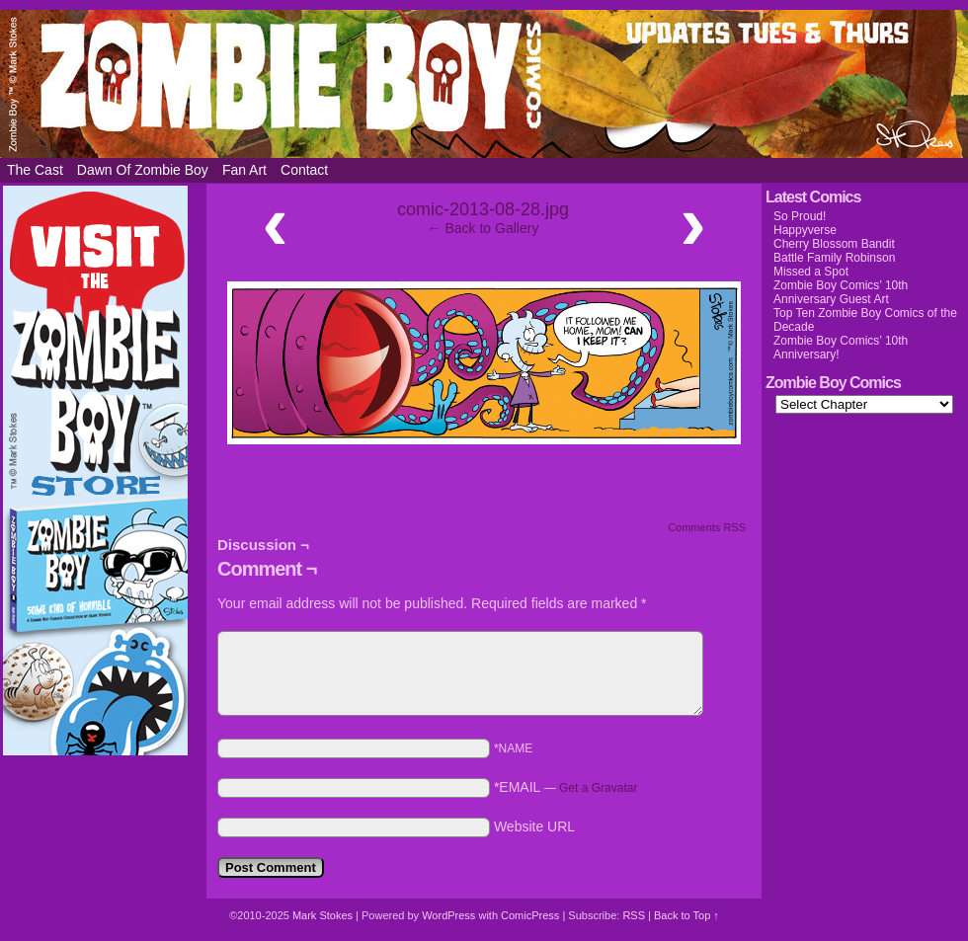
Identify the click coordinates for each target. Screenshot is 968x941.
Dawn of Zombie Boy (142, 170)
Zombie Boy (484, 84)
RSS (633, 915)
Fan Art (244, 170)
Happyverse (805, 230)
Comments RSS (707, 527)
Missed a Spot (810, 271)
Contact (304, 170)
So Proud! (799, 216)
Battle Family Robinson (834, 258)
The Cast (35, 170)
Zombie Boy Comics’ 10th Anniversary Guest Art (840, 292)
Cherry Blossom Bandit (834, 244)
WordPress (448, 915)
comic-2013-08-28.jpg (483, 209)
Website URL (534, 826)
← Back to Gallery (483, 228)
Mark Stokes (324, 915)
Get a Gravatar (598, 788)
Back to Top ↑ (686, 915)
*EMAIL (566, 787)
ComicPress (530, 915)
